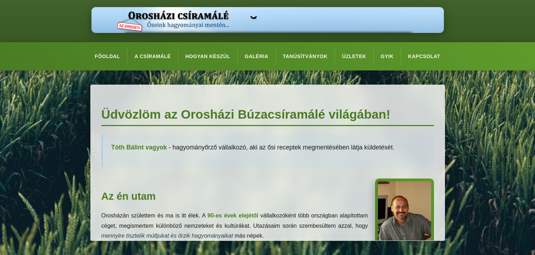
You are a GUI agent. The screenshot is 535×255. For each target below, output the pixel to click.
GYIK (387, 56)
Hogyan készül (207, 56)
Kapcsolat (424, 56)
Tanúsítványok (305, 56)
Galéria (256, 56)
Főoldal (107, 56)
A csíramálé (152, 56)
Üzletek (354, 56)
